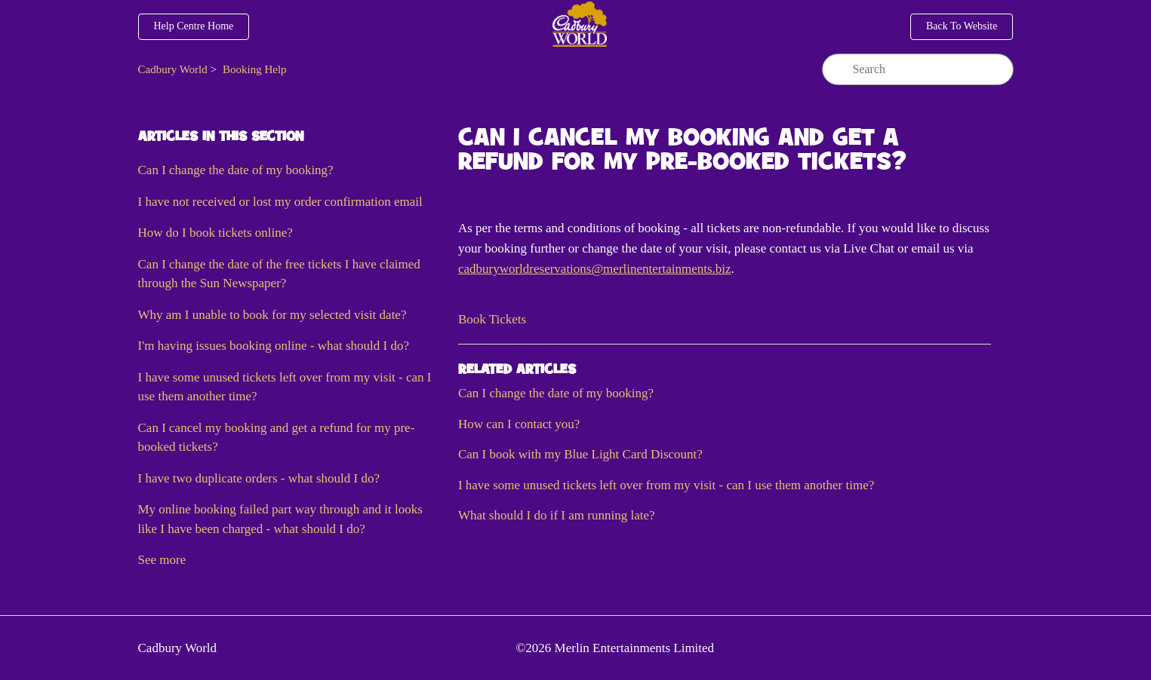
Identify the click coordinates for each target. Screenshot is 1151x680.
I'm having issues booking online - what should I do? (274, 345)
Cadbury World (173, 69)
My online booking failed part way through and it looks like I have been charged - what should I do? (280, 519)
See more (162, 560)
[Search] (918, 69)
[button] (492, 319)
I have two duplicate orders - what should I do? (259, 478)
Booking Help (255, 69)
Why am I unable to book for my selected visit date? (272, 315)
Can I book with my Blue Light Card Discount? (580, 454)
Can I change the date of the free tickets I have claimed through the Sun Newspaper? (279, 274)
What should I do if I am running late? (556, 515)
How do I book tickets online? (215, 232)
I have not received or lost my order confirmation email (280, 202)
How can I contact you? (519, 424)
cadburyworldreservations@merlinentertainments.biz (594, 269)
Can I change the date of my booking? (236, 170)
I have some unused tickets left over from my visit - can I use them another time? (285, 387)
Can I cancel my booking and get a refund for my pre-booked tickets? (276, 438)
